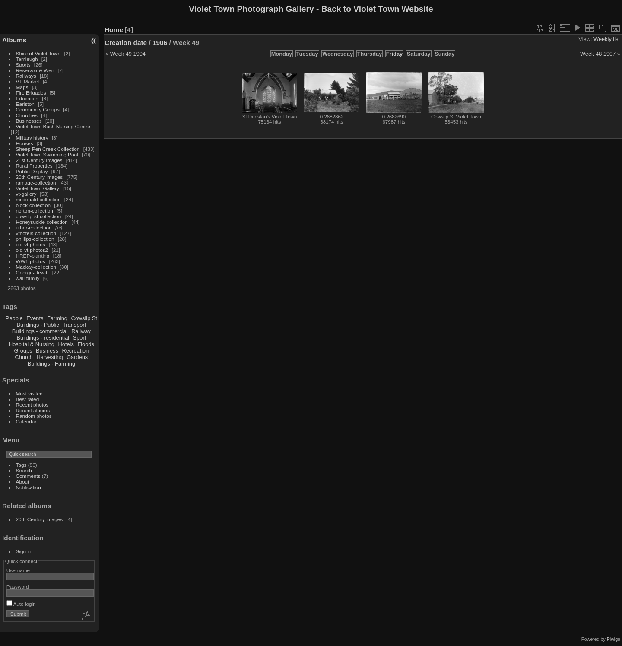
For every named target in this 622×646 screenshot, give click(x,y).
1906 (159, 42)
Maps (22, 87)
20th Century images (39, 177)
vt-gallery (26, 194)
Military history (32, 137)
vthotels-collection (36, 233)
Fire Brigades (31, 92)
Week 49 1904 (128, 54)
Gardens (77, 357)
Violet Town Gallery (37, 188)
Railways (26, 76)
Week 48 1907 (598, 54)
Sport (79, 337)
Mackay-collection (36, 267)
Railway (81, 331)
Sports (23, 64)
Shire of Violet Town (38, 53)
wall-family (28, 278)
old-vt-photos (30, 244)
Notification (28, 487)
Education (27, 98)
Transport (74, 324)
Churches (27, 115)
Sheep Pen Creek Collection (48, 149)
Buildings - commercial (40, 331)
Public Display (32, 171)
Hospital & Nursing (31, 344)
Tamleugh (27, 59)
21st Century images (39, 160)
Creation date (126, 42)
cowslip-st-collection (38, 216)
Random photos (34, 416)
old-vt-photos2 (32, 250)
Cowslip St (84, 318)
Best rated (27, 399)
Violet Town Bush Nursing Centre (53, 126)
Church (24, 357)
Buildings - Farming (51, 363)
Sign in (24, 551)
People (14, 318)
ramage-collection (36, 182)
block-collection (33, 205)
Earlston (25, 104)
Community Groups (38, 109)
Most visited (29, 393)
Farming (57, 318)
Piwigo (613, 639)
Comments (28, 476)
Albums (14, 40)
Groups (23, 350)
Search (24, 470)
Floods (85, 344)
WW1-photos (30, 261)
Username (18, 570)
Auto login (21, 604)
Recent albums (33, 410)
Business (47, 350)
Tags (21, 465)
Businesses (29, 121)
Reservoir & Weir (35, 70)
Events (34, 318)
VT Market (27, 81)
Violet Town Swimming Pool (47, 154)
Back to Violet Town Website (377, 8)
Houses (24, 143)
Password (17, 586)
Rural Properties (34, 166)
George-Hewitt (32, 272)
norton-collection (34, 210)
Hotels (66, 344)
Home (114, 29)
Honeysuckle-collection (42, 222)
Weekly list (606, 39)
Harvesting (49, 357)
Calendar (26, 421)
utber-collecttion (34, 227)
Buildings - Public (38, 324)
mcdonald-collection (38, 199)
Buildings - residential (43, 337)
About (22, 481)
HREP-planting (33, 255)
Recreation (75, 350)
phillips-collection (35, 239)
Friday (394, 54)
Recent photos (32, 404)
